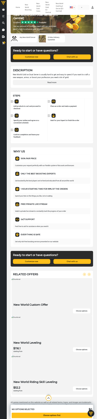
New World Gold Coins (38, 7)
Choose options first (52, 415)
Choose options (81, 311)
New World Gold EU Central (48, 7)
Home (18, 7)
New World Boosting (28, 7)
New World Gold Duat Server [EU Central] (59, 7)
